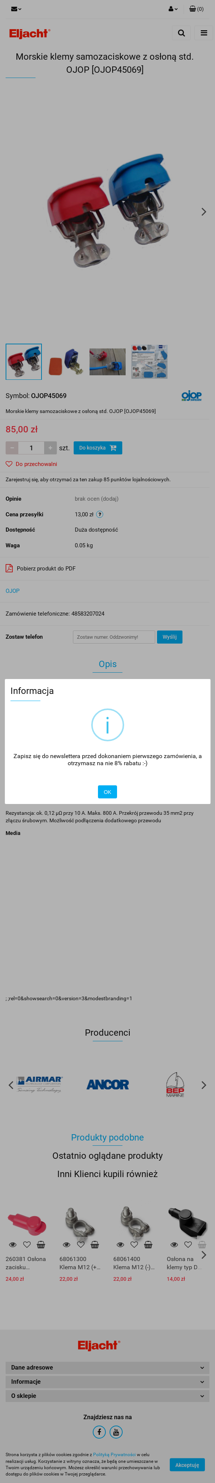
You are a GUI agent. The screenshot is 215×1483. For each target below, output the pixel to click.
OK (107, 792)
